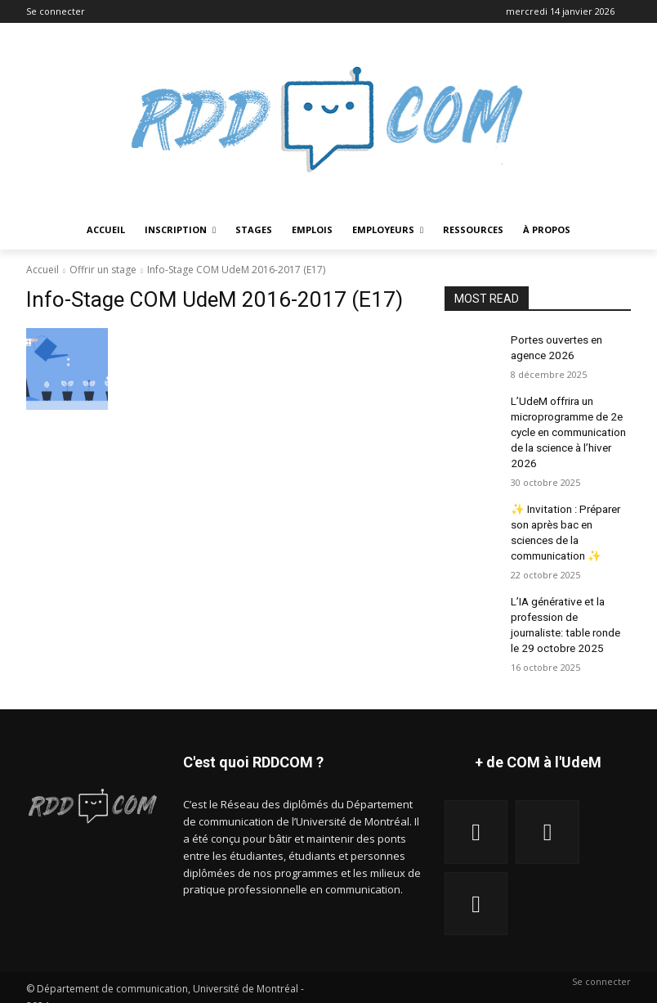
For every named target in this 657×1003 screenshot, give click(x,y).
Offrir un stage (102, 270)
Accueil (42, 270)
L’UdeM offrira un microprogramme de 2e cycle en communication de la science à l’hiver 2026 (567, 424)
